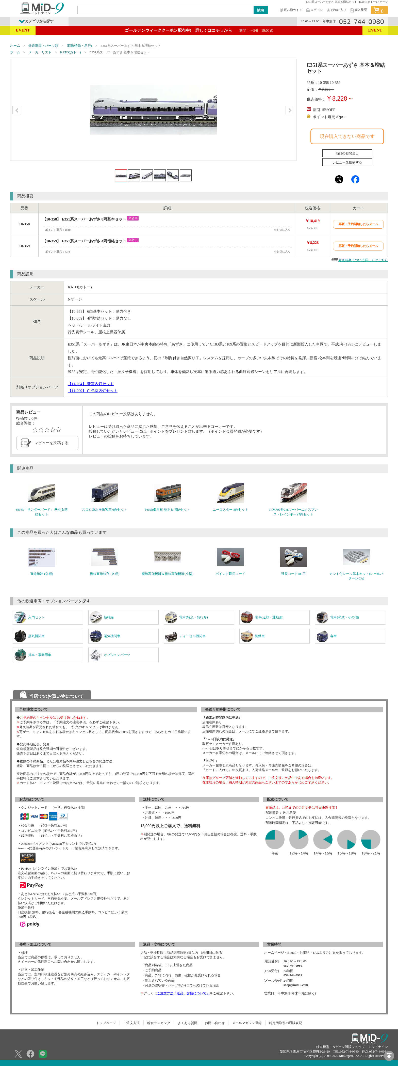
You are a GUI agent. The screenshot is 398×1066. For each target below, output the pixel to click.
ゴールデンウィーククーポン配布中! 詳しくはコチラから (199, 30)
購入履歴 (358, 10)
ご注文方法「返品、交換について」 (183, 993)
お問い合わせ (215, 1023)
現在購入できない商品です (347, 136)
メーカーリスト (40, 52)
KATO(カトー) (70, 52)
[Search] (166, 10)
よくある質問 (187, 1023)
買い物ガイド (290, 10)
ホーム (15, 46)
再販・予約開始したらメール (358, 224)
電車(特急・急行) (79, 46)
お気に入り (336, 10)
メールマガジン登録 (247, 1023)
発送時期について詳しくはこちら (363, 260)
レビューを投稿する (51, 443)
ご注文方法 (131, 1023)
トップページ (106, 1023)
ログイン (314, 10)
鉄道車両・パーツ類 (43, 46)
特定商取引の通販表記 (285, 1023)
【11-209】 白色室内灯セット (93, 391)
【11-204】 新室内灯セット (91, 384)
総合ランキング (158, 1023)
